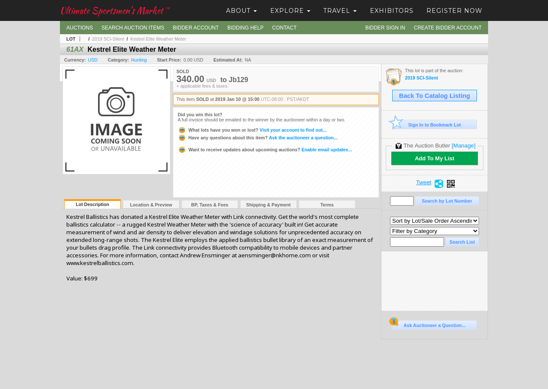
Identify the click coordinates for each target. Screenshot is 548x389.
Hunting (139, 59)
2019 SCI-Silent (108, 38)
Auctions (79, 28)
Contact (284, 28)
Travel (340, 11)
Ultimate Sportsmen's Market (115, 10)
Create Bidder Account (448, 28)
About (241, 11)
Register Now (454, 11)
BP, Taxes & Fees (210, 204)
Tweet (424, 183)
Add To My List (434, 158)
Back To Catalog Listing (434, 95)
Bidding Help (245, 28)
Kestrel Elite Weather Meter (158, 38)
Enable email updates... (265, 149)
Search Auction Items (132, 28)
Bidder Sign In (385, 28)
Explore (290, 11)
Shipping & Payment (268, 204)
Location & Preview (151, 204)
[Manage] (463, 145)
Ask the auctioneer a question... (257, 137)
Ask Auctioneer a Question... (428, 324)
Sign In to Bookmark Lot (426, 125)
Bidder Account (196, 28)
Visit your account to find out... (252, 130)
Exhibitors (392, 11)
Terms (327, 204)
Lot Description (92, 204)
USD (93, 59)
